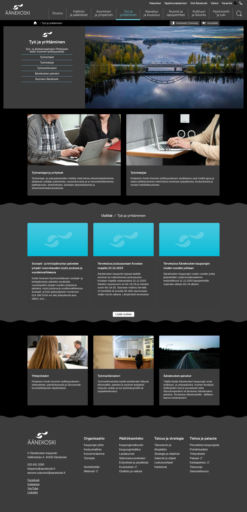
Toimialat (89, 458)
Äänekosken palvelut (47, 73)
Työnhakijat (47, 62)
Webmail (89, 471)
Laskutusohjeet (163, 462)
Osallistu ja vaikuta (130, 471)
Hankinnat (161, 467)
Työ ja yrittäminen (52, 23)
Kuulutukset (126, 467)
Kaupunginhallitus (130, 449)
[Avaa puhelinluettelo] (241, 4)
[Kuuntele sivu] (210, 23)
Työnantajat (47, 57)
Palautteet (155, 3)
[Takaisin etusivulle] (35, 23)
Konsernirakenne (94, 453)
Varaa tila (227, 3)
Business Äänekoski (46, 79)
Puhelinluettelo (199, 449)
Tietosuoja (196, 467)
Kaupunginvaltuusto (131, 445)
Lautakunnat (126, 453)
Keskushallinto (93, 449)
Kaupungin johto (94, 445)
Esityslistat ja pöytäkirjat (133, 462)
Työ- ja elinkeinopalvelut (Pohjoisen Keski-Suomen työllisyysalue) (47, 50)
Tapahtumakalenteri (175, 3)
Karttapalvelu (198, 462)
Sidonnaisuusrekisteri (132, 458)
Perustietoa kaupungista (204, 445)
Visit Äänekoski (198, 3)
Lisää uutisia (123, 314)
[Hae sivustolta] (239, 13)
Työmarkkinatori (47, 68)
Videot (214, 3)
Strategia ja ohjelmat (166, 453)
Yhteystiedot (197, 453)
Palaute (194, 458)
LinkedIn (32, 492)
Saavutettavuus (199, 471)
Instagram (33, 484)
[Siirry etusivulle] (17, 13)
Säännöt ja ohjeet (165, 458)
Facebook (33, 480)
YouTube (32, 488)
